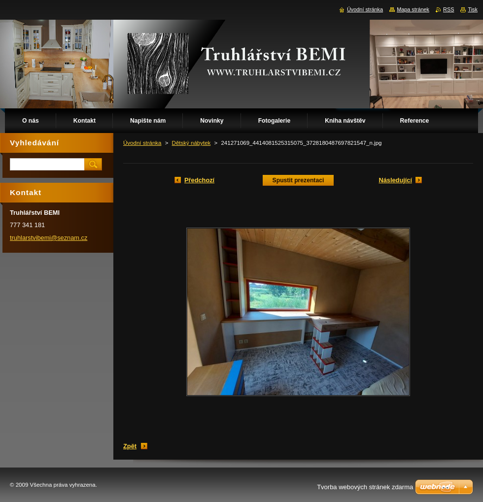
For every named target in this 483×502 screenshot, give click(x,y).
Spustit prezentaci (298, 180)
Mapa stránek (413, 9)
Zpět (130, 446)
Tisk (473, 9)
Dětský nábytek (191, 143)
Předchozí (199, 180)
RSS (448, 9)
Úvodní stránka (142, 143)
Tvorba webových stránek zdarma (365, 487)
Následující (395, 180)
